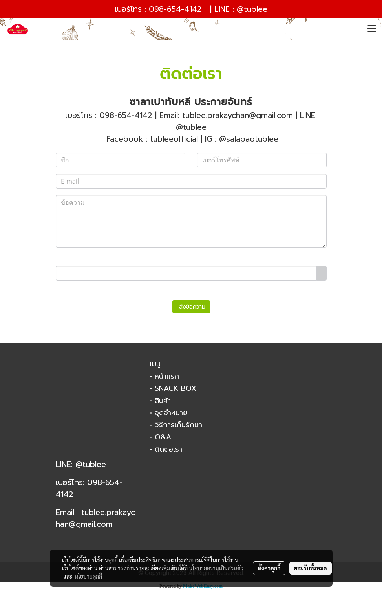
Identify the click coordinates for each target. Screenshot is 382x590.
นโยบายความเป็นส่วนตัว (216, 568)
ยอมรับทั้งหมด (310, 568)
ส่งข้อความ (191, 307)
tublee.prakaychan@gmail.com (237, 115)
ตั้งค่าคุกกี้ (269, 568)
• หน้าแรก (164, 376)
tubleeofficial (174, 139)
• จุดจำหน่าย (168, 412)
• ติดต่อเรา (166, 449)
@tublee (252, 9)
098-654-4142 (175, 9)
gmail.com (94, 524)
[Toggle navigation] (371, 29)
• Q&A (160, 437)
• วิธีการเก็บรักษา (176, 424)
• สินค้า (160, 400)
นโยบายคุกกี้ (88, 576)
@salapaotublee (248, 139)
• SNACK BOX (173, 388)
